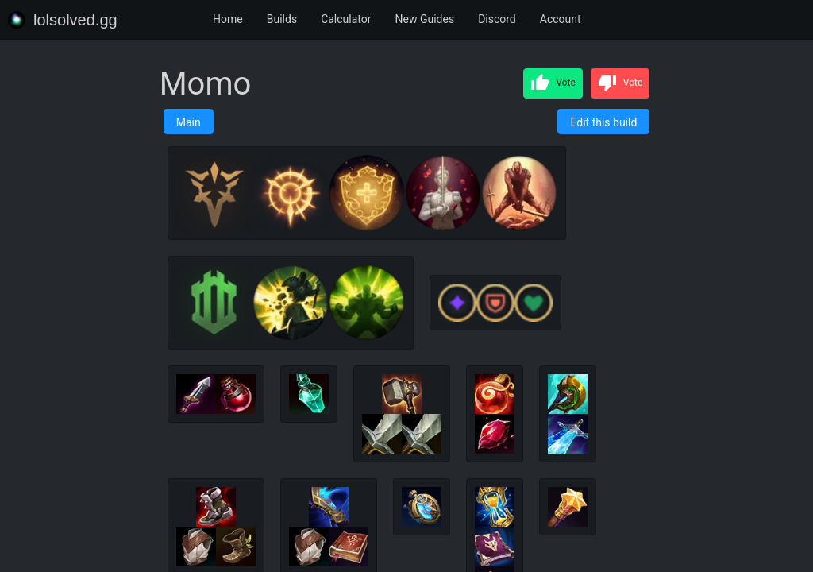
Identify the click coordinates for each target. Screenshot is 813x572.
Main (188, 122)
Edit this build (603, 122)
